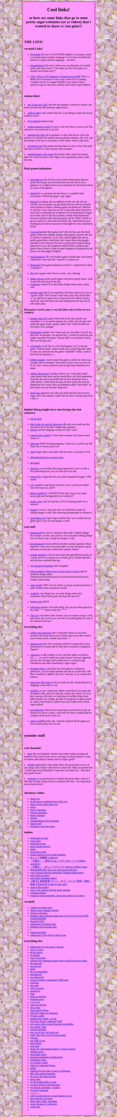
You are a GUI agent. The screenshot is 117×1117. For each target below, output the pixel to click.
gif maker (35, 463)
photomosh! (36, 532)
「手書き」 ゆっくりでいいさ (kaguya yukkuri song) (58, 867)
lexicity (33, 430)
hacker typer (36, 601)
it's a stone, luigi (38, 1027)
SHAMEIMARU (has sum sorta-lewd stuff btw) (53, 870)
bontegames (36, 332)
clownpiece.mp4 (38, 852)
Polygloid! (35, 54)
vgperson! (35, 655)
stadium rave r (37, 1051)
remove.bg (35, 476)
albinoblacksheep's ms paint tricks (46, 457)
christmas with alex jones (42, 826)
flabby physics (37, 279)
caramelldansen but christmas (44, 821)
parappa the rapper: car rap (43, 1018)
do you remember (38, 971)
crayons (34, 1038)
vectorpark (35, 346)
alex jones (35, 1007)
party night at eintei (39, 875)
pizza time (35, 1079)
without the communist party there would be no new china (58, 960)
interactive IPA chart (40, 682)
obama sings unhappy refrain (44, 910)
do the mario (36, 952)
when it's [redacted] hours (42, 1065)
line (32, 273)
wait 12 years (36, 949)
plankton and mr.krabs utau (43, 927)
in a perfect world (38, 1062)
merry (33, 807)
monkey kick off (38, 318)
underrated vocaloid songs (43, 924)
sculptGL (34, 593)
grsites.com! (36, 501)
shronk (33, 818)
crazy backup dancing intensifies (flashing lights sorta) (56, 872)
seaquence (35, 284)
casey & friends (37, 958)
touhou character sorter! (39, 126)
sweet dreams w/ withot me (43, 1104)
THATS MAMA (38, 1029)
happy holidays (37, 815)
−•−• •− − (34, 1093)
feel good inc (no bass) (41, 1098)
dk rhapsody (36, 963)
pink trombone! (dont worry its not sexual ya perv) (55, 571)
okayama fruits (37, 668)
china (32, 849)
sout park (34, 1046)
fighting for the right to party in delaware (50, 1071)
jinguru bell (35, 823)
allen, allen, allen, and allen (43, 1101)
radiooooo (35, 607)
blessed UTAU (37, 921)
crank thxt (35, 1107)
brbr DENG (36, 1043)
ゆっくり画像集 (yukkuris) (44, 857)
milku (33, 1068)
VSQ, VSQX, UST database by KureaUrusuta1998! (55, 76)
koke (29, 753)
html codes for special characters (46, 424)
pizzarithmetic (37, 710)
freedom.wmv (37, 999)
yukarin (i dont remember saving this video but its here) (57, 895)
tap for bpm (36, 419)
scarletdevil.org (35, 146)
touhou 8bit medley (39, 887)
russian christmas (38, 812)
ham (32, 993)
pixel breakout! (37, 256)
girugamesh (36, 974)
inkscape (34, 443)
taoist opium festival (40, 846)
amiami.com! (37, 644)
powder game (36, 292)
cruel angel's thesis (39, 1010)
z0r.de (33, 193)
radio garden (36, 585)
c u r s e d (35, 1002)
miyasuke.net (36, 179)
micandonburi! (37, 65)
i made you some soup (41, 907)
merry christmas (38, 810)
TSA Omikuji (34, 121)
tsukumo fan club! (36, 135)
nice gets (34, 985)
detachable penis (38, 1054)
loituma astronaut (38, 913)
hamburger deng (38, 1060)
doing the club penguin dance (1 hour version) (52, 1049)
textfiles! (34, 690)
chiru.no (34, 615)
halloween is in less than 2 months (47, 947)
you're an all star (38, 1005)
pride (32, 969)
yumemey (32, 778)
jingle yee (35, 799)
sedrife (30, 765)
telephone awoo (38, 843)
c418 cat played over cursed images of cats (51, 1095)
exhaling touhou (38, 893)
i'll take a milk (37, 1016)
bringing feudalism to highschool (46, 1057)
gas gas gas (35, 966)
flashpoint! (35, 265)
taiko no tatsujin (38, 996)
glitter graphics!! (38, 493)
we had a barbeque (39, 1090)
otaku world (36, 721)
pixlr (32, 452)
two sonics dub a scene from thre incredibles (52, 1024)
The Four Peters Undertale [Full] (46, 1021)
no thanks (35, 955)
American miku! (38, 932)
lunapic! (34, 509)
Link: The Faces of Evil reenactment (48, 1035)
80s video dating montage (42, 1073)
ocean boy (35, 991)
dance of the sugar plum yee (44, 804)
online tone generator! (41, 632)
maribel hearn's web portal (40, 154)
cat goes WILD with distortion (45, 1084)
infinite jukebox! (38, 555)
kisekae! (34, 201)
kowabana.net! (37, 543)
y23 (32, 485)
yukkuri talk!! (34, 113)
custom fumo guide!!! (40, 435)
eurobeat (34, 982)
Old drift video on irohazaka (44, 1013)
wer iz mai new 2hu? (37, 104)
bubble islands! (37, 360)
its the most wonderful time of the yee (48, 801)
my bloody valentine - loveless (45, 1087)
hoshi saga (35, 393)
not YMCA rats (37, 1040)
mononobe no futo (39, 838)
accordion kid (37, 977)
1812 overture (37, 988)
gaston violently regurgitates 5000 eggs (49, 980)
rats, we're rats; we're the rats (44, 1032)
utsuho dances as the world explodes (48, 854)
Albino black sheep (39, 373)
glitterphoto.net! (38, 518)
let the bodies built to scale (43, 1082)
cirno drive (35, 841)
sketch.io (34, 468)
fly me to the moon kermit (43, 1076)
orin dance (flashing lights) (43, 878)
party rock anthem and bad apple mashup (50, 890)
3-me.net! (35, 232)
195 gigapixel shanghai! (42, 566)
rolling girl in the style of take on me (48, 935)
